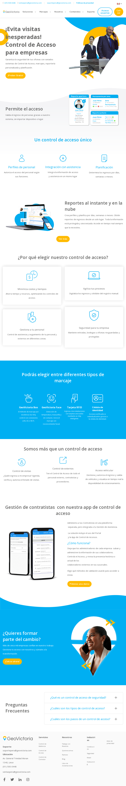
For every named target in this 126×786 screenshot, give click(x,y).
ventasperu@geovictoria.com (16, 771)
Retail (89, 758)
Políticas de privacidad (85, 3)
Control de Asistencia (42, 745)
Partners (65, 755)
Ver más (63, 239)
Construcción (90, 748)
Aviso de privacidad (110, 742)
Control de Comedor (42, 758)
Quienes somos (67, 751)
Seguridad (90, 753)
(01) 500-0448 (10, 766)
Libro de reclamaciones (67, 764)
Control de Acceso (42, 752)
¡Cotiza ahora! (12, 661)
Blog (63, 759)
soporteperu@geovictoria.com (17, 750)
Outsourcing (91, 763)
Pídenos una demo (79, 584)
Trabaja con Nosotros (66, 745)
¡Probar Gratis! (15, 75)
